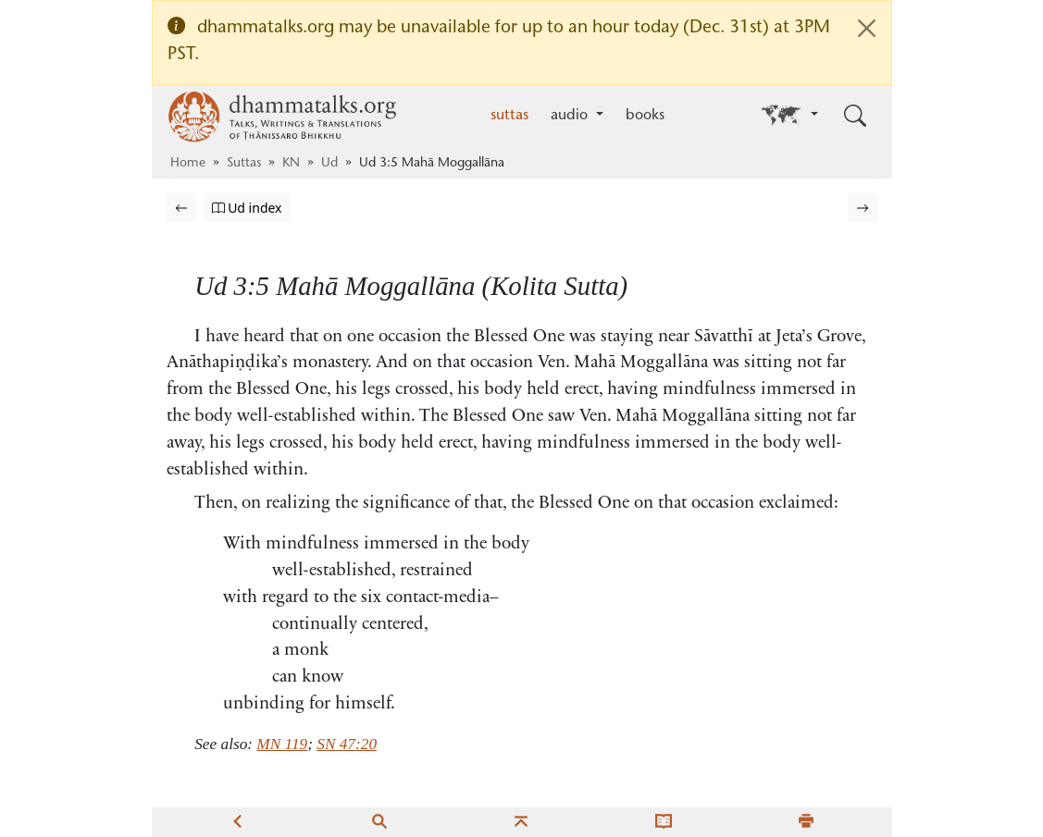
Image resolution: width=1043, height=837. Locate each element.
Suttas (244, 163)
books (645, 115)
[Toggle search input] (855, 115)
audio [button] (571, 115)
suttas (509, 115)
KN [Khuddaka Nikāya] (291, 163)
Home (187, 163)
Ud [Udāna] (329, 163)
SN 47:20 (347, 744)
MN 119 (281, 744)
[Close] (866, 28)
